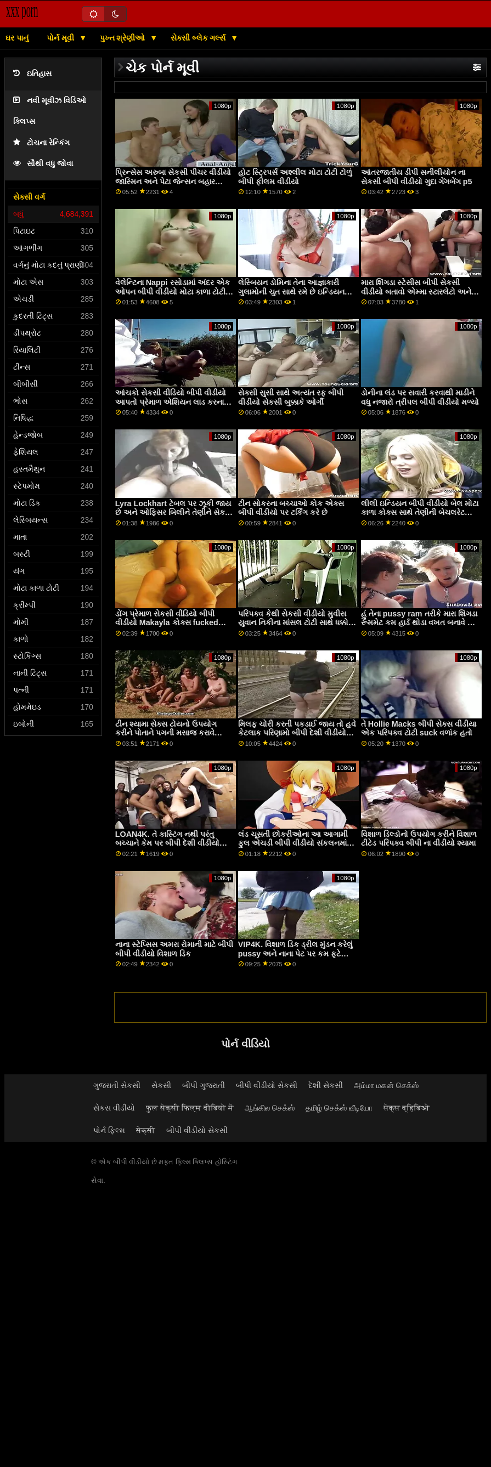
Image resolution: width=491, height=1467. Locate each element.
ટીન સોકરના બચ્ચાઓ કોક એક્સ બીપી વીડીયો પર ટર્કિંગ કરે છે (291, 508)
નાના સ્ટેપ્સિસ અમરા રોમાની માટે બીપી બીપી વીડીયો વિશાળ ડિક (174, 949)
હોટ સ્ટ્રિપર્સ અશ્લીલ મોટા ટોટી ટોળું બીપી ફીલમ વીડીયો (295, 177)
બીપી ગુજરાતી (203, 1085)
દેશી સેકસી (325, 1085)
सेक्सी (145, 1130)
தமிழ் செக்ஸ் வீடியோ (339, 1107)
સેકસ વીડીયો (114, 1107)
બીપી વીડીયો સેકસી (266, 1085)
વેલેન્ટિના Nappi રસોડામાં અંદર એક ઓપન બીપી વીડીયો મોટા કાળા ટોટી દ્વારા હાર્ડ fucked (172, 291)
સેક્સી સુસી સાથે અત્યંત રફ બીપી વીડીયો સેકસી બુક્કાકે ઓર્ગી (290, 397)
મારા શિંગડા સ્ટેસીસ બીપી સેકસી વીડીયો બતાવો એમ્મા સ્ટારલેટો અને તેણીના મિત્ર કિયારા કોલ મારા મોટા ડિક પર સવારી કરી (416, 296)
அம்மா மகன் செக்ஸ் (386, 1085)
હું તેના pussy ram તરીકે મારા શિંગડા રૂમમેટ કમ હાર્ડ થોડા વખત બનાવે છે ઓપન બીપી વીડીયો (419, 622)
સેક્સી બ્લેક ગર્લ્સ (199, 37)
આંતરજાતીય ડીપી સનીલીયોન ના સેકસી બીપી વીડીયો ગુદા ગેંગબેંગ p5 (416, 177)
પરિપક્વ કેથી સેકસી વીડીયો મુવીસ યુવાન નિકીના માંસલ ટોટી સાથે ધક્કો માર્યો (293, 622)
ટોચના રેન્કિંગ (41, 143)
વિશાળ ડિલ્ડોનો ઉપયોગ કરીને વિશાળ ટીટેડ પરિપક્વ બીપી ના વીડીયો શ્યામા (419, 839)
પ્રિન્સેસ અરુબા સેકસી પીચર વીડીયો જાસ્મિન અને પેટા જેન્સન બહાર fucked (173, 181)
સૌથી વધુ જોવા (43, 164)
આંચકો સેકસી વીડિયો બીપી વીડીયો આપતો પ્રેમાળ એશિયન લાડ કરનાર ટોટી (171, 401)
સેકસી (161, 1085)
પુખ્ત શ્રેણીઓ (124, 37)
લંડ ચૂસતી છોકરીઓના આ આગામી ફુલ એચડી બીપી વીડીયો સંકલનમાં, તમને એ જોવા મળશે (293, 843)
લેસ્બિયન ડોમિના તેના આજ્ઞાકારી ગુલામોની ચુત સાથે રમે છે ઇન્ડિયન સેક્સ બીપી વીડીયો (291, 291)
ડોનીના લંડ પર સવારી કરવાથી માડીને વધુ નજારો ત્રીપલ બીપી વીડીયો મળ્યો (420, 397)
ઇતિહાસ (32, 74)
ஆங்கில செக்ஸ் (270, 1107)
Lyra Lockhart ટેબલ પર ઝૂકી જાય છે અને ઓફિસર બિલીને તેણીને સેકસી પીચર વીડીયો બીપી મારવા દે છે (174, 512)
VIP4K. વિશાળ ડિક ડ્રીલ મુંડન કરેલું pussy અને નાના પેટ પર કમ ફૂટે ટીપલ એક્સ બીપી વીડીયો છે (295, 953)
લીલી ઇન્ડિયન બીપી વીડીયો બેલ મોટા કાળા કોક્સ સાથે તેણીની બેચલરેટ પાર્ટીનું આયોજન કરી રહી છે (419, 512)
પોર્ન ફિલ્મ (109, 1130)
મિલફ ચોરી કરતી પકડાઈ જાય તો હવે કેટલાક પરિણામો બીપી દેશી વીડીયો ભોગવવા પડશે (297, 733)
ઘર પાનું (17, 37)
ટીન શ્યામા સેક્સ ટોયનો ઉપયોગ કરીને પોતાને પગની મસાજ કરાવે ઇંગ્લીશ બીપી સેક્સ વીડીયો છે (166, 733)
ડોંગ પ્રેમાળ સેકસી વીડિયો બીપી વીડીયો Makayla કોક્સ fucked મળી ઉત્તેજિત (166, 622)
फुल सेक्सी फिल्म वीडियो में (190, 1107)
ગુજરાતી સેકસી (116, 1085)
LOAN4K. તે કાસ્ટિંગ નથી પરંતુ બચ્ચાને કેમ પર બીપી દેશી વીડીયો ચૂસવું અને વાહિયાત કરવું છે (167, 843)
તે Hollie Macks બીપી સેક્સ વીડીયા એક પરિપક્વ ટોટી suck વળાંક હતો (418, 729)
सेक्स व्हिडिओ (406, 1107)
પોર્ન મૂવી (61, 37)
